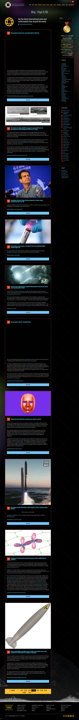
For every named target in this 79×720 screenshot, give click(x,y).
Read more (28, 100)
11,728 (25, 690)
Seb (64, 152)
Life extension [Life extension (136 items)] (69, 47)
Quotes (63, 4)
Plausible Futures (65, 176)
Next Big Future (64, 174)
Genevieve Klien (12, 449)
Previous (13, 690)
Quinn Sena (11, 308)
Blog (33, 4)
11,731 (38, 690)
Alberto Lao (11, 519)
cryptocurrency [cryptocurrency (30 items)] (68, 41)
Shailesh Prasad (66, 119)
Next (30, 692)
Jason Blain (65, 155)
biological (63, 87)
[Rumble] (73, 716)
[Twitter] (66, 716)
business (63, 95)
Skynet (62, 72)
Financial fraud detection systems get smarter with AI (26, 419)
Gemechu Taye (66, 123)
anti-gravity (63, 77)
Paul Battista (12, 209)
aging (62, 74)
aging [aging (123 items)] (62, 36)
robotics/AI (20, 449)
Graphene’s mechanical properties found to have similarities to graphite (28, 559)
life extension (21, 381)
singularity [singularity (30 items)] (72, 52)
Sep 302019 (8, 33)
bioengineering (64, 86)
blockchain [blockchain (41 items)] (71, 40)
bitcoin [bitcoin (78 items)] (68, 40)
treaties (25, 677)
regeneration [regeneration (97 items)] (64, 52)
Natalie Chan (65, 145)
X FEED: (18, 707)
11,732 (41, 690)
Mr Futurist (63, 173)
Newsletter (59, 4)
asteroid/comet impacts (66, 79)
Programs (40, 4)
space (15, 308)
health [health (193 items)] (64, 44)
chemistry (19, 155)
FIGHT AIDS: (19, 709)
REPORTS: (33, 709)
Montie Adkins (66, 156)
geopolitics (19, 677)
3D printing (63, 63)
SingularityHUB (64, 177)
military (21, 209)
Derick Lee (65, 139)
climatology (63, 97)
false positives (15, 434)
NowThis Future (10, 516)
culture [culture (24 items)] (71, 41)
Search (72, 20)
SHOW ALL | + (63, 161)
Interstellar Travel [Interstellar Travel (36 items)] (71, 46)
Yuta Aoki (65, 138)
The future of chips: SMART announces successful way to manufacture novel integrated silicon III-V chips (27, 128)
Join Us (55, 4)
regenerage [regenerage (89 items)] (69, 50)
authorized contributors (28, 24)
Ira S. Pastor (65, 158)
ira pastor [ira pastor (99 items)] (64, 47)
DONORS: (47, 707)
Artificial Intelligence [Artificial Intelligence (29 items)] (65, 37)
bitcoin (19, 96)
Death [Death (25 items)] (72, 41)
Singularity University (65, 70)
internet (26, 155)
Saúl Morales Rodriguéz (13, 96)
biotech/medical (17, 209)
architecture (63, 78)
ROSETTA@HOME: (19, 710)
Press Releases (71, 4)
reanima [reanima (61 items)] (65, 50)
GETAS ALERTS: (63, 705)
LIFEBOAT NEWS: (34, 705)
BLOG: (32, 707)
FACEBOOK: (18, 705)
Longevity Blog (64, 171)
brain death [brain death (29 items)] (62, 41)
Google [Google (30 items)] (61, 44)
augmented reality (65, 81)
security (32, 96)
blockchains (63, 93)
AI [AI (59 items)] (64, 35)
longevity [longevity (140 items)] (66, 49)
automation (63, 83)
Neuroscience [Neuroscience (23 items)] (72, 49)
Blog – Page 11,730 (39, 12)
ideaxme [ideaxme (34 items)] (62, 46)
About (30, 4)
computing (22, 96)
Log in (21, 24)
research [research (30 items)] (68, 52)
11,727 (21, 690)
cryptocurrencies (26, 96)
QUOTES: (62, 710)
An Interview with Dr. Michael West (21, 322)
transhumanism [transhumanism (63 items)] (65, 55)
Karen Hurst (65, 126)
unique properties (32, 149)
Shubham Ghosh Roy (67, 115)
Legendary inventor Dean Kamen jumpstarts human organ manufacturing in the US (27, 201)
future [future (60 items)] (70, 43)
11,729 (29, 690)
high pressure (31, 587)
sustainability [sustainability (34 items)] (65, 53)
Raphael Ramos (66, 144)
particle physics (23, 593)
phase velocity (31, 304)
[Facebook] (64, 716)
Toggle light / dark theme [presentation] (73, 1)
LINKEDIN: (47, 705)
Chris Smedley (66, 160)
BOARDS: (62, 707)
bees (62, 84)
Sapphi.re (23, 716)
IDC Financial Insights (18, 441)
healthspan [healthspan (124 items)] (68, 44)
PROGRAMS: (62, 709)
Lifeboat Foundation (12, 716)
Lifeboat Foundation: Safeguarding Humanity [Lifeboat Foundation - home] (15, 5)
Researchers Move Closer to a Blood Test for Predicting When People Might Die (28, 247)
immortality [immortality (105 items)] (65, 46)
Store (67, 4)
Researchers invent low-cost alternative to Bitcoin (25, 33)
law (29, 96)
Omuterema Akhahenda (65, 133)
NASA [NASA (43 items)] (70, 49)
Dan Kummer (66, 130)
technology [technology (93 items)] (70, 53)
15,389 (24, 692)
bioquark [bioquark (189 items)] (65, 39)
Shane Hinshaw (66, 142)
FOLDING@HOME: (48, 709)
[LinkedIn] (68, 716)
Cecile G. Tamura (66, 136)
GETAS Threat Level (9, 707)
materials (19, 593)
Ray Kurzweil (64, 68)
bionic (62, 89)
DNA (62, 67)
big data (63, 85)
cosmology (63, 101)
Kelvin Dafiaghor (66, 124)
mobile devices (26, 142)
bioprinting (63, 90)
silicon (18, 139)
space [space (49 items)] (63, 53)
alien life (63, 75)
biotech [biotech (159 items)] (70, 39)
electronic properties (11, 577)
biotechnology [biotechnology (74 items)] (64, 40)
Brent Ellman (65, 150)
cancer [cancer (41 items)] (65, 41)
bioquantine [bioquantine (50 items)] (70, 37)
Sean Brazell (65, 147)
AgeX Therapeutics (32, 360)
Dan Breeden (65, 118)
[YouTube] (71, 716)
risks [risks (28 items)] (69, 52)
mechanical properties (40, 582)
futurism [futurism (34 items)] (72, 43)
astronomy (63, 80)
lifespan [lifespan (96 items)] (62, 49)
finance (17, 449)
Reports (44, 4)
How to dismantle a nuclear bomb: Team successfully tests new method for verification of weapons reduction (29, 652)
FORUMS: (47, 710)
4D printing (63, 64)
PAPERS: (33, 710)
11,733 (45, 690)
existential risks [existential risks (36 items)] (63, 43)
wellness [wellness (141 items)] (70, 55)
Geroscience (63, 170)
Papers (48, 4)
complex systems (65, 98)
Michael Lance (66, 153)
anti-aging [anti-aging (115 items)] (70, 36)
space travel (19, 519)
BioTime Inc (10, 377)
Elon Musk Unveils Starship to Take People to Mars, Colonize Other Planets (29, 508)
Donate (51, 4)
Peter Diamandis (64, 66)
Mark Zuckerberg (64, 73)
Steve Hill (11, 381)
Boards (36, 4)
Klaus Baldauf (66, 134)
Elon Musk (15, 519)
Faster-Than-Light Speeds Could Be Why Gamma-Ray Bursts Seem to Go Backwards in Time (29, 287)
